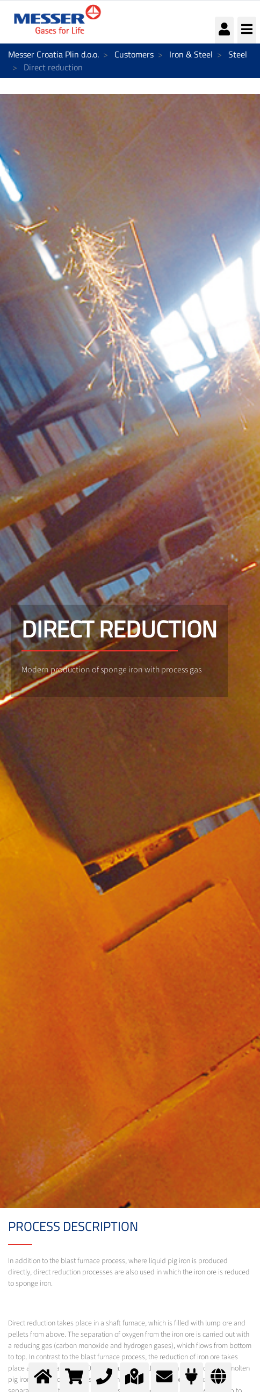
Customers (134, 54)
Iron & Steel (191, 54)
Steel (237, 54)
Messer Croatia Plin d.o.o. (53, 54)
